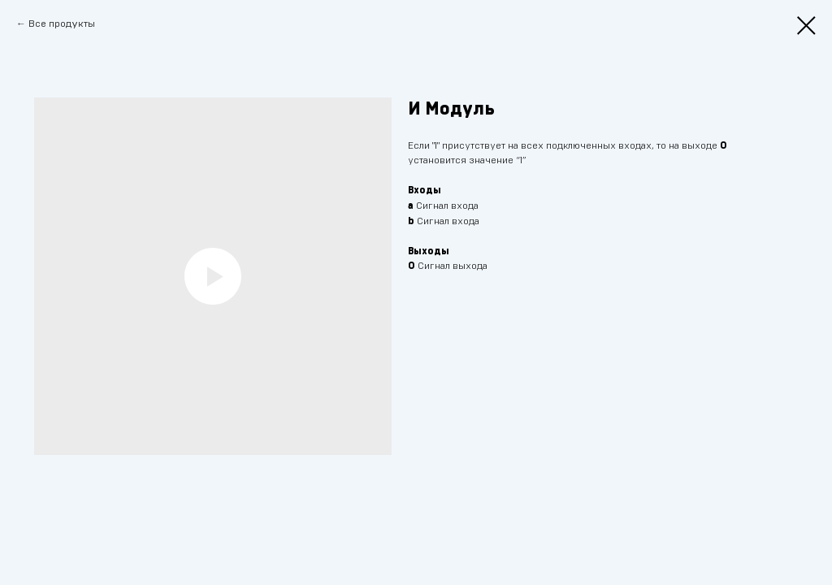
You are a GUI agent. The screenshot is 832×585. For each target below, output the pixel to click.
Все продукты (61, 23)
